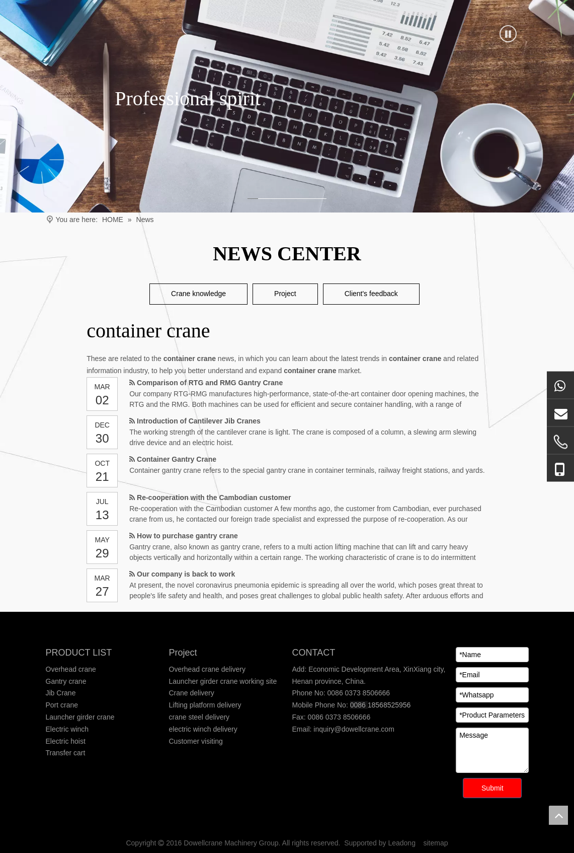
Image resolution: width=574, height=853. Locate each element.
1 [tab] (251, 198)
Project (285, 294)
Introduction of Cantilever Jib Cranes (199, 421)
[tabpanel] (287, 106)
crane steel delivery (199, 717)
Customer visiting (196, 741)
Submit (492, 788)
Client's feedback (371, 294)
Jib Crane (61, 693)
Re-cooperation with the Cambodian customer (214, 497)
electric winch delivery (203, 729)
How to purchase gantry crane (187, 536)
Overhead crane (71, 669)
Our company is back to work (186, 574)
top (558, 815)
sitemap (436, 843)
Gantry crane (66, 681)
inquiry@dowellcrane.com (352, 729)
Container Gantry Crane (176, 459)
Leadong (402, 843)
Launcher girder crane (80, 717)
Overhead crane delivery (207, 669)
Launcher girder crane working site (223, 681)
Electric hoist (66, 741)
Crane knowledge (198, 294)
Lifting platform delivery (205, 705)
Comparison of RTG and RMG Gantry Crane (210, 383)
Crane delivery (191, 693)
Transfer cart (66, 753)
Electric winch (67, 729)
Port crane (62, 705)
